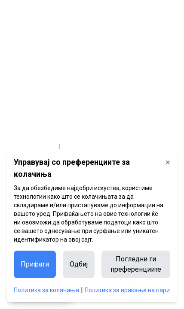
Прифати (35, 264)
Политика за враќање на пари (127, 290)
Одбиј (79, 264)
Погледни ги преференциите (135, 264)
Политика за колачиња (46, 290)
